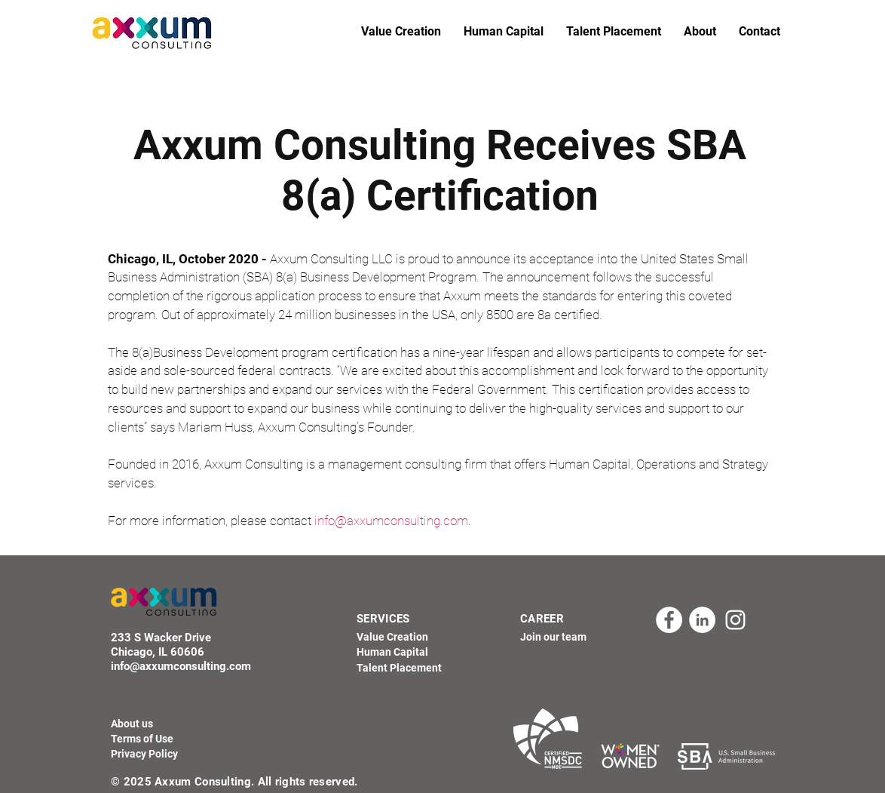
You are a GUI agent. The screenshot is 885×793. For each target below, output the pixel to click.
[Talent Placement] (404, 668)
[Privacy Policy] (144, 754)
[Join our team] (567, 637)
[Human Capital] (402, 652)
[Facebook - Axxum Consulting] (669, 620)
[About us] (132, 724)
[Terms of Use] (142, 739)
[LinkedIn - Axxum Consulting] (702, 620)
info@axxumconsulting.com (391, 520)
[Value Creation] (400, 637)
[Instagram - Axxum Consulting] (735, 620)
